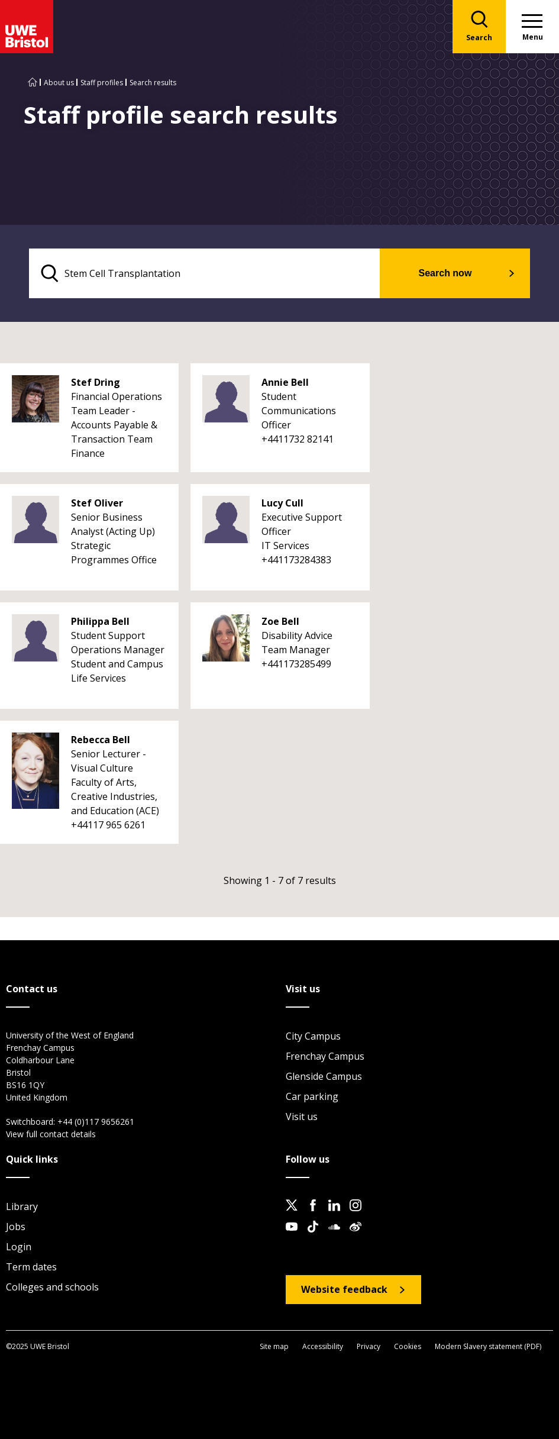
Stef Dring (95, 382)
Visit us (302, 1116)
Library (22, 1206)
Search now (445, 273)
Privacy (368, 1346)
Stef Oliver (97, 502)
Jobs (15, 1226)
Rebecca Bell (100, 739)
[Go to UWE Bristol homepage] (32, 83)
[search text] (204, 273)
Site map (274, 1346)
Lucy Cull (282, 502)
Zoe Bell (280, 621)
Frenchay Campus (325, 1056)
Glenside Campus (324, 1076)
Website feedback (344, 1289)
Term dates (31, 1266)
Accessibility (322, 1346)
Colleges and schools (52, 1286)
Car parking (312, 1096)
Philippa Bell (100, 621)
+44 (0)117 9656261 (95, 1121)
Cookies (407, 1346)
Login (18, 1246)
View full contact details (51, 1134)
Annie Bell (285, 382)
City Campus (313, 1036)
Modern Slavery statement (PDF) (488, 1346)
